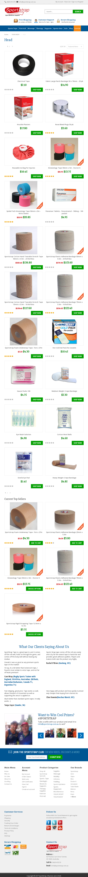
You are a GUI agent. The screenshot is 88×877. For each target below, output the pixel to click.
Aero (72, 772)
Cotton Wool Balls (64, 433)
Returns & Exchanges (11, 824)
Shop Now (37, 90)
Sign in (74, 2)
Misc (72, 777)
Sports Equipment (57, 786)
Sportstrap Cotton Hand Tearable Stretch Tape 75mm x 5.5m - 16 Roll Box (23, 303)
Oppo (72, 774)
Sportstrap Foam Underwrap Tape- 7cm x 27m (23, 347)
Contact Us (8, 782)
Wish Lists (25, 777)
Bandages (43, 779)
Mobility (56, 774)
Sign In (24, 785)
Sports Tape (44, 776)
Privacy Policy (9, 829)
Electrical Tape (24, 81)
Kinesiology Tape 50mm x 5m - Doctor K (64, 168)
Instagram (54, 825)
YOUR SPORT (59, 792)
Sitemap (7, 834)
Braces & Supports (43, 783)
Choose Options (34, 587)
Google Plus (48, 825)
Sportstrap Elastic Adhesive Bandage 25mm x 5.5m (64, 532)
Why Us (7, 772)
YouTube (60, 825)
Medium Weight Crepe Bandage (64, 390)
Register (80, 2)
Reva (72, 789)
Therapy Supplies (43, 787)
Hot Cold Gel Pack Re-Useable (64, 347)
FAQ (5, 831)
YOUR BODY (58, 795)
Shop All (42, 769)
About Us (7, 777)
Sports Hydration (59, 782)
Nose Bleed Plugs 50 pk (64, 124)
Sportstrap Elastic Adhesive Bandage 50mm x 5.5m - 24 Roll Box (64, 257)
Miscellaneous (59, 789)
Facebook (48, 820)
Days (72, 792)
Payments (7, 813)
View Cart (68, 2)
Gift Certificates (27, 780)
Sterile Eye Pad (24, 477)
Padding (56, 779)
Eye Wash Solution (23, 433)
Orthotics (57, 777)
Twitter (54, 820)
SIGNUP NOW (55, 755)
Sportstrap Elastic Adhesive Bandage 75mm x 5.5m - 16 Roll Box (64, 303)
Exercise (43, 791)
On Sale (7, 774)
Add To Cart (36, 542)
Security (7, 818)
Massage (57, 772)
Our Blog (7, 779)
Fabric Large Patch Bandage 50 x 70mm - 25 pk (64, 81)
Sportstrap (74, 769)
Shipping (7, 816)
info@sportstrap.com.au (27, 2)
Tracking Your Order (11, 821)
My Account (59, 2)
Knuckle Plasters (23, 124)
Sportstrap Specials (43, 773)
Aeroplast (74, 782)
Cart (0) (77, 28)
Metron (73, 787)
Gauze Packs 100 (23, 390)
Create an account (28, 787)
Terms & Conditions (11, 826)
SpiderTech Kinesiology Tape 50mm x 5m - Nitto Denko (24, 212)
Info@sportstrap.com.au (48, 722)
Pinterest (60, 820)
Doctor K (73, 779)
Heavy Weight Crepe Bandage (64, 477)
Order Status (26, 774)
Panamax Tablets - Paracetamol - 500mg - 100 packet (64, 212)
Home (6, 769)
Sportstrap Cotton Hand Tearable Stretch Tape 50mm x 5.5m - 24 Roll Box (23, 257)
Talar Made (74, 784)
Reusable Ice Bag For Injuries (23, 168)
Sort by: (63, 47)
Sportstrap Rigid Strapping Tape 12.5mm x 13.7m (23, 623)
